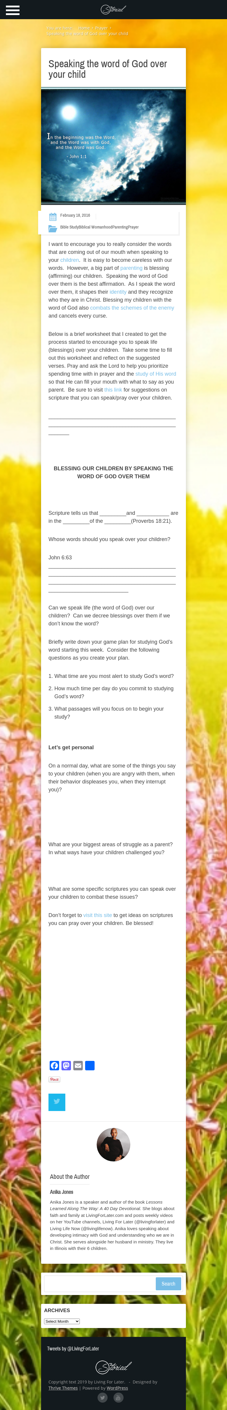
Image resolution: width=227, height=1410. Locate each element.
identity (117, 292)
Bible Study (69, 227)
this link (113, 390)
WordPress (117, 1388)
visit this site (97, 915)
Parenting (120, 227)
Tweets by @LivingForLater (73, 1349)
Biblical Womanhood (95, 227)
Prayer (133, 227)
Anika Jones (61, 1192)
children (69, 260)
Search (168, 1284)
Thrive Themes (63, 1388)
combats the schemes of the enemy (132, 308)
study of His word (155, 374)
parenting (131, 268)
